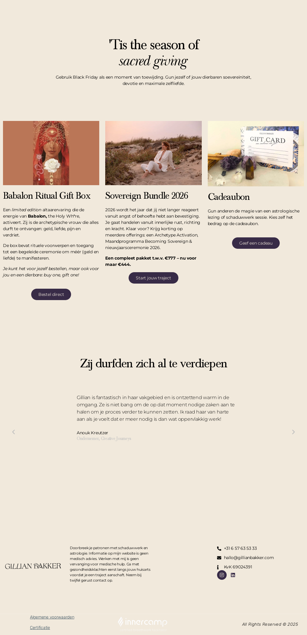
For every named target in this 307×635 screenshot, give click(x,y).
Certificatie (40, 627)
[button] (13, 432)
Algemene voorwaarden (52, 617)
